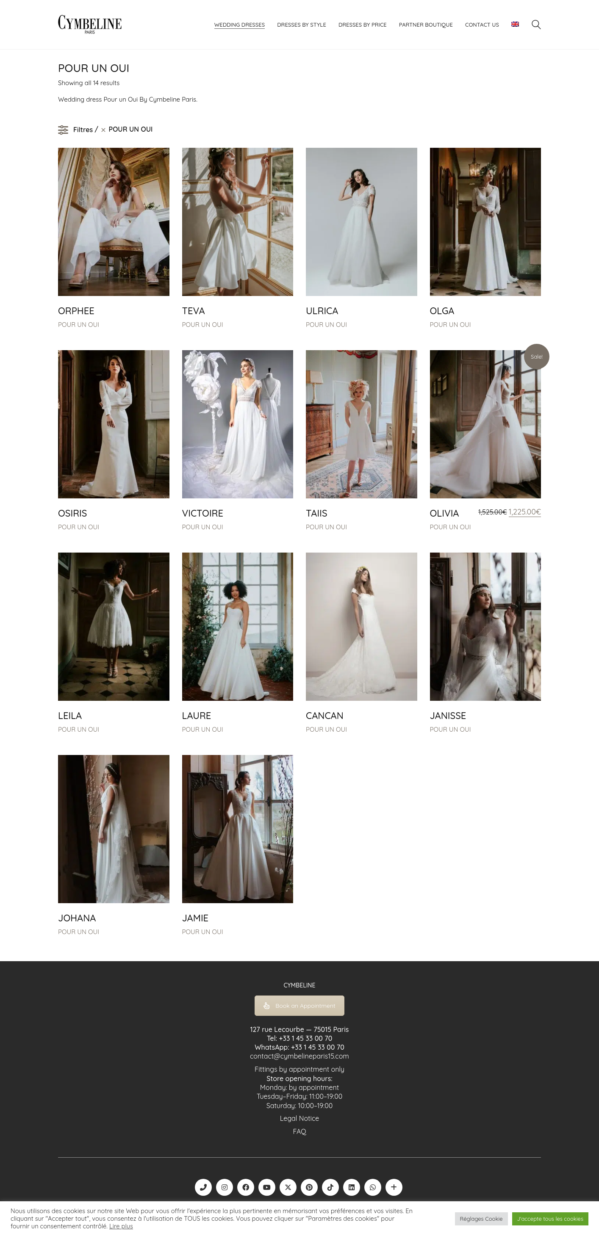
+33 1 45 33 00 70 (305, 1038)
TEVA (193, 311)
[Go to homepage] (90, 24)
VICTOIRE (203, 513)
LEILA (70, 716)
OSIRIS (72, 513)
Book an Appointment (299, 1005)
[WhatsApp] (372, 1187)
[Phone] (203, 1187)
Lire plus (121, 1226)
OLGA (442, 311)
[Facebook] (245, 1187)
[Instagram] (224, 1187)
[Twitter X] (288, 1187)
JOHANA (77, 918)
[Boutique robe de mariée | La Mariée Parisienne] (393, 1187)
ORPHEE (76, 311)
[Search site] (536, 25)
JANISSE (448, 716)
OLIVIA (444, 513)
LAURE (196, 716)
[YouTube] (266, 1187)
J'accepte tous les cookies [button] (550, 1218)
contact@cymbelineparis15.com (299, 1056)
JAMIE (195, 918)
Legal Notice (299, 1118)
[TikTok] (330, 1187)
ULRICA (322, 311)
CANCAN (325, 716)
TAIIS (316, 513)
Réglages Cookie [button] (481, 1218)
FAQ (299, 1131)
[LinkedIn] (351, 1187)
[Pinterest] (309, 1187)
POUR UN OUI (78, 325)
